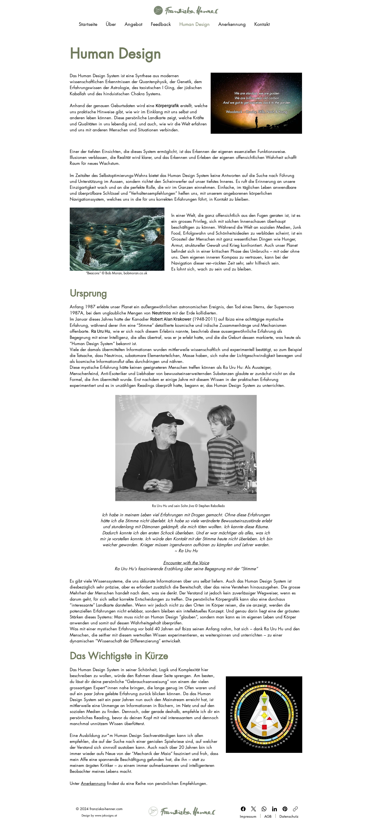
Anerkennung (93, 783)
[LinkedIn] (274, 809)
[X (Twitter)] (253, 809)
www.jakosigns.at (106, 815)
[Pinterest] (285, 809)
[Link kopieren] (295, 809)
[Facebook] (243, 809)
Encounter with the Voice (186, 562)
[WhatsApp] (264, 809)
